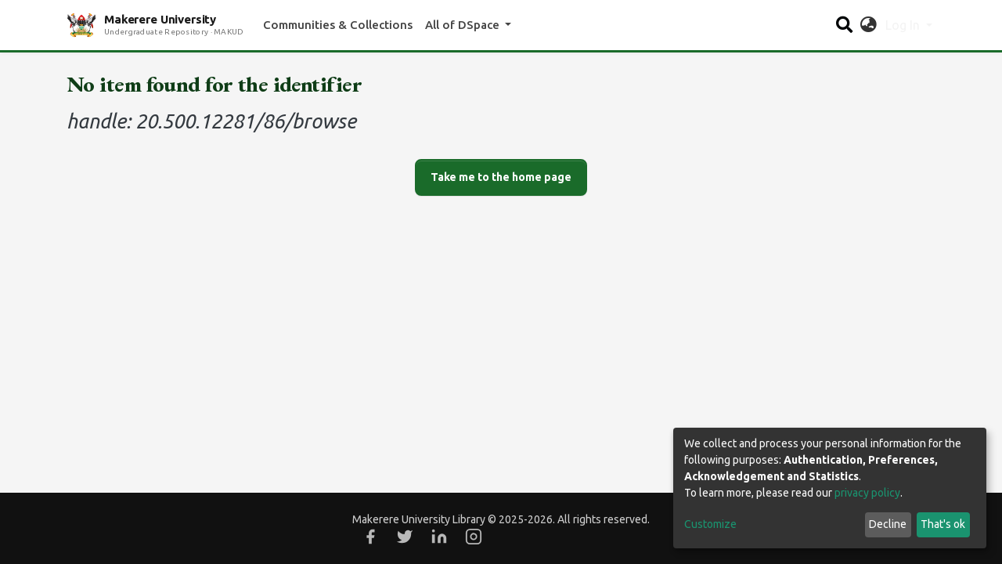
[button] (868, 25)
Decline (887, 524)
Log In (904, 25)
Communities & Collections (338, 24)
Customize (710, 524)
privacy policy (867, 492)
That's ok (943, 524)
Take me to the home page (501, 177)
